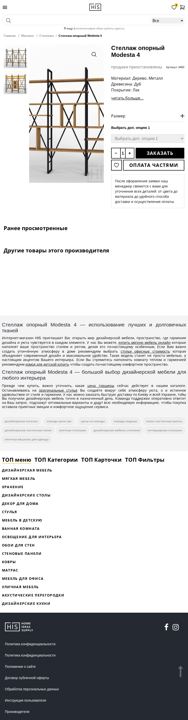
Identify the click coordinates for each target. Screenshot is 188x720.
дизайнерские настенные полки (28, 430)
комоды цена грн (59, 421)
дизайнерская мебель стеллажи (117, 430)
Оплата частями (153, 165)
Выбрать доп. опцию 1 (130, 128)
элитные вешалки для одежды (27, 439)
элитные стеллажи (72, 430)
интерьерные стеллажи (165, 430)
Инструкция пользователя (25, 700)
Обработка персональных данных (32, 689)
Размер (118, 116)
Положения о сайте (20, 667)
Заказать (160, 153)
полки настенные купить (164, 421)
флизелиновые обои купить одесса (98, 28)
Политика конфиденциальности (30, 644)
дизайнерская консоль (21, 421)
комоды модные (125, 421)
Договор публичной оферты (27, 678)
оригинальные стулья (58, 390)
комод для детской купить (47, 364)
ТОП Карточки (101, 459)
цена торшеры (100, 385)
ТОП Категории (56, 459)
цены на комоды (93, 421)
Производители (17, 712)
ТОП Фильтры (144, 459)
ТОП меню (16, 459)
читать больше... (127, 98)
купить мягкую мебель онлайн (144, 342)
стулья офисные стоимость (145, 351)
